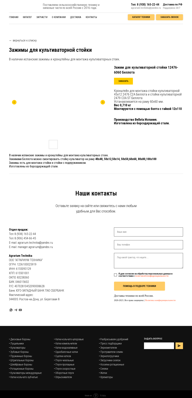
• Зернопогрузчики (109, 356)
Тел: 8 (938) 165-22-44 (22, 234)
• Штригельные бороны (21, 360)
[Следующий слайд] (102, 102)
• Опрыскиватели (63, 377)
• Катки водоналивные (66, 347)
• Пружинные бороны (20, 356)
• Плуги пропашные (64, 364)
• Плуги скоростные (64, 368)
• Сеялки (103, 368)
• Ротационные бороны (21, 368)
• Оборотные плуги (64, 372)
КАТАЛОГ (27, 17)
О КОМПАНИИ (59, 17)
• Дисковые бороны (19, 339)
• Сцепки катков (62, 356)
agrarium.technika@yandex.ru (146, 7)
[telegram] (16, 310)
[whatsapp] (11, 310)
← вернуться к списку (23, 40)
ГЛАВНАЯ (13, 17)
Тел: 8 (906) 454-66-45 (22, 238)
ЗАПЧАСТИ (41, 17)
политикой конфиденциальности (151, 276)
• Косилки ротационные (111, 364)
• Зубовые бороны (19, 351)
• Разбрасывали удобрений (113, 339)
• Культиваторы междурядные (25, 372)
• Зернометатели (108, 347)
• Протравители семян (111, 351)
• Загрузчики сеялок (110, 360)
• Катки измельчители (65, 343)
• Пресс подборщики (110, 343)
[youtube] (20, 310)
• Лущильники (16, 343)
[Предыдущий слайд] (14, 102)
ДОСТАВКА (75, 17)
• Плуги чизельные (64, 360)
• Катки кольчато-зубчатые (23, 377)
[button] (169, 17)
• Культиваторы (17, 347)
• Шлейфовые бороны (20, 364)
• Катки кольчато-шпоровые (69, 339)
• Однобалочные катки (66, 351)
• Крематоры (106, 377)
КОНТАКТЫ (91, 17)
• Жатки (103, 372)
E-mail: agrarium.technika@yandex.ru (31, 242)
